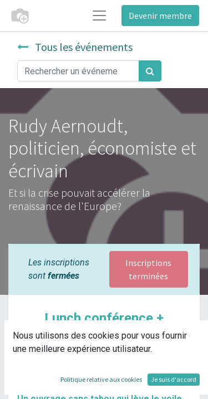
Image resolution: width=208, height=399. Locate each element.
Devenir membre (160, 15)
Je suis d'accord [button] (173, 379)
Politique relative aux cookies (101, 379)
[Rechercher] (150, 70)
